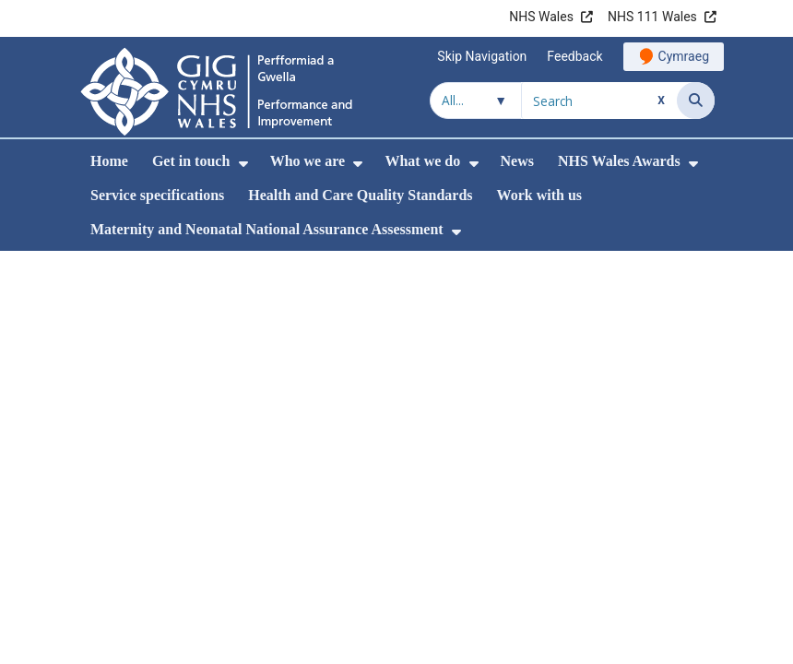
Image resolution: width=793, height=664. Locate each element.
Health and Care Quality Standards (360, 195)
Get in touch (191, 161)
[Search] (696, 100)
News (517, 161)
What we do (422, 161)
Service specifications (157, 195)
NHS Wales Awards (619, 161)
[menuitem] (243, 163)
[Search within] (476, 100)
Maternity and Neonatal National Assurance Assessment (267, 229)
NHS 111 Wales (652, 16)
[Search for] (599, 100)
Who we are (307, 161)
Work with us (539, 195)
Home (109, 161)
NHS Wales (541, 16)
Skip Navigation (482, 56)
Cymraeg (683, 56)
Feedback (574, 56)
